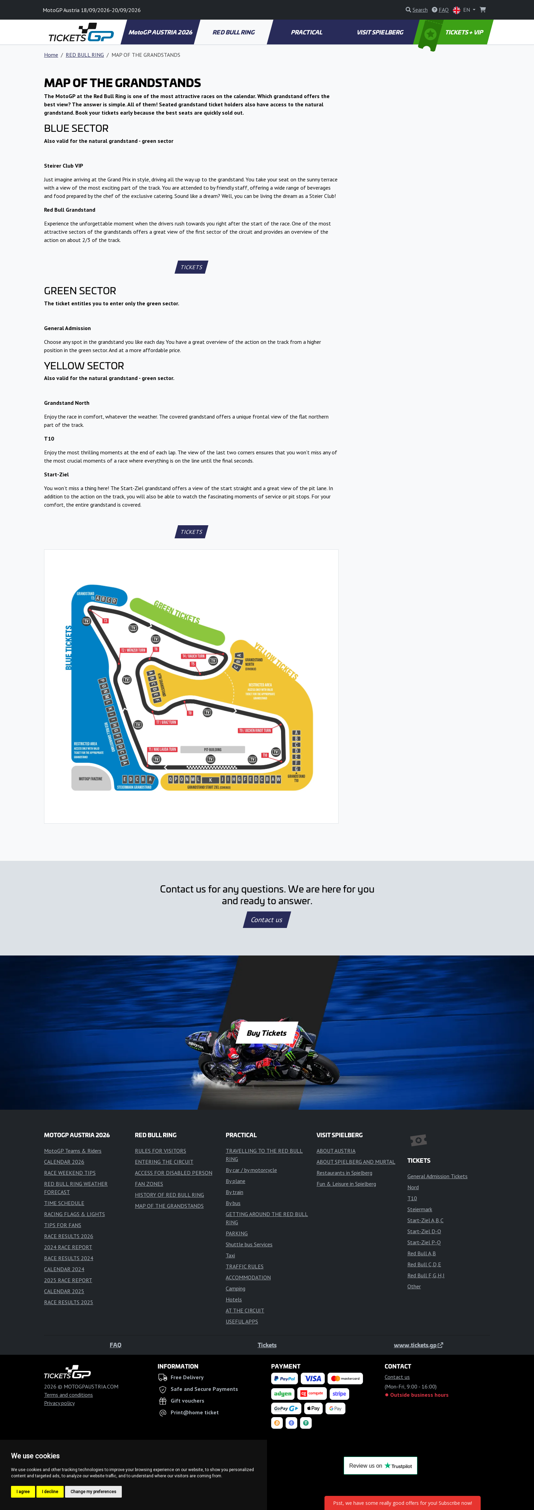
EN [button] (462, 10)
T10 (412, 1198)
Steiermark (419, 1209)
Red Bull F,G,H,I (426, 1275)
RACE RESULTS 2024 (68, 1258)
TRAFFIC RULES (245, 1266)
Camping (235, 1288)
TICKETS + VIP (451, 32)
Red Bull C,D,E (424, 1264)
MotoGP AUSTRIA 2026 (161, 32)
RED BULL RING (234, 32)
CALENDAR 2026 (64, 1161)
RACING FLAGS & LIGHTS (74, 1214)
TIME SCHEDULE (64, 1203)
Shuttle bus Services (249, 1244)
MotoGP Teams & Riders (73, 1150)
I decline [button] (50, 1491)
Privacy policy (59, 1403)
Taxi (230, 1255)
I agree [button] (23, 1491)
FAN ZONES (149, 1183)
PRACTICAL (307, 32)
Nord (413, 1187)
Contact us (267, 919)
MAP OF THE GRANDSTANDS (169, 1205)
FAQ (115, 1345)
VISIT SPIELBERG (380, 32)
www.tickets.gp (418, 1345)
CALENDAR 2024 (64, 1269)
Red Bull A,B (421, 1253)
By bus (233, 1203)
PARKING (237, 1233)
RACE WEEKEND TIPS (70, 1172)
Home (51, 54)
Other (414, 1286)
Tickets (267, 1345)
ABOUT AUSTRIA (336, 1150)
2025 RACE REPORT (68, 1280)
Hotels (234, 1299)
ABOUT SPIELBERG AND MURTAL (356, 1161)
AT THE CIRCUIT (245, 1310)
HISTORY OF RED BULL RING (169, 1194)
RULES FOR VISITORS (160, 1150)
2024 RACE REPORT (68, 1247)
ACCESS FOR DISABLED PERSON (173, 1172)
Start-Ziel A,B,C (425, 1220)
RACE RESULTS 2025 (68, 1302)
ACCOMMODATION (248, 1277)
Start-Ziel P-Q (424, 1242)
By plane (235, 1181)
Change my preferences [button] (93, 1491)
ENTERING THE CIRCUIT (164, 1161)
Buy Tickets (267, 1032)
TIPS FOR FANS (62, 1225)
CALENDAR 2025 (64, 1291)
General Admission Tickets (437, 1176)
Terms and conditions (68, 1394)
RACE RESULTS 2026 (68, 1236)
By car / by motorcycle (251, 1169)
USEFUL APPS (242, 1321)
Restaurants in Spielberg (344, 1172)
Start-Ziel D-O (424, 1231)
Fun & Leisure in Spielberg (346, 1183)
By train (234, 1192)
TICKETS (191, 267)
